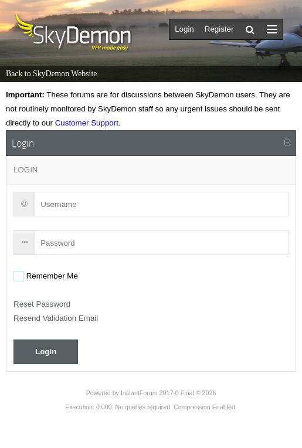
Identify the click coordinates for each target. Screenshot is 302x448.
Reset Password (41, 304)
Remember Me (51, 275)
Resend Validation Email (55, 318)
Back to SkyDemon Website (51, 73)
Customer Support (86, 122)
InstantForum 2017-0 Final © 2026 (168, 392)
